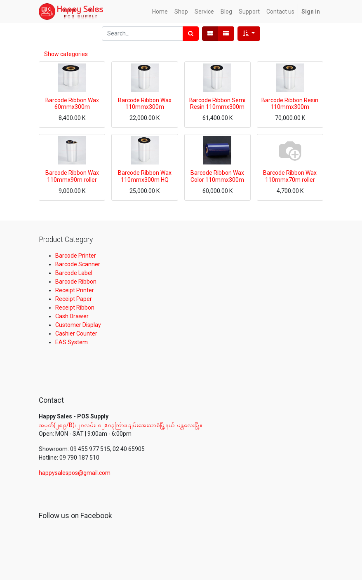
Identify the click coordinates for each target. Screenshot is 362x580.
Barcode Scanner (77, 264)
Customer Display (78, 325)
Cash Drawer (72, 316)
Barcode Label (73, 273)
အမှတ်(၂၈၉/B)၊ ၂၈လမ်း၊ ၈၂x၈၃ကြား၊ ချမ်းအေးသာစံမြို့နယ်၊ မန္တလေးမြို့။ (121, 425)
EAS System (71, 342)
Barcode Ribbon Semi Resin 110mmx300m (217, 103)
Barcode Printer (75, 255)
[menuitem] (160, 11)
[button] (248, 33)
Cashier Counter (76, 333)
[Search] (191, 33)
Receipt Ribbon (74, 307)
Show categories (66, 54)
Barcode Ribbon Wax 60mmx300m (72, 103)
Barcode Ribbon (75, 281)
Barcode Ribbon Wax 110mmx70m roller (290, 176)
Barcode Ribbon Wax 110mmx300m (145, 103)
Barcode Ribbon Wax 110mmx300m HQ (145, 176)
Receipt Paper (73, 299)
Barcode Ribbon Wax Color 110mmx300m (217, 176)
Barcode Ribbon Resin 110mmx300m (289, 103)
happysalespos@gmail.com (74, 473)
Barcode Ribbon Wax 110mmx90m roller (72, 176)
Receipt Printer (74, 290)
